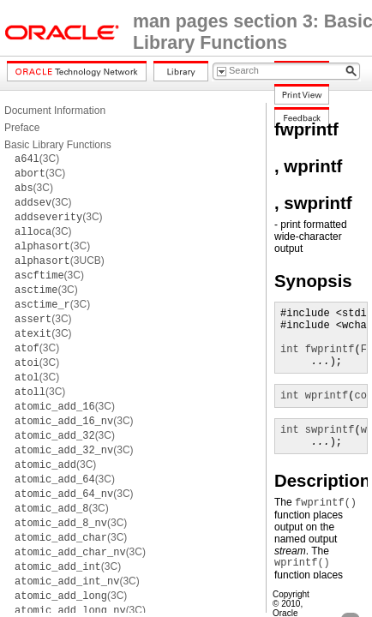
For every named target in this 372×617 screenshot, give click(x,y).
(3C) (37, 159)
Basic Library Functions (57, 145)
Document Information (54, 111)
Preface (21, 128)
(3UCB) (60, 261)
